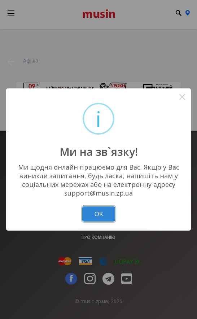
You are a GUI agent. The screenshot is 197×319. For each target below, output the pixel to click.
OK (99, 214)
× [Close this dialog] (182, 97)
